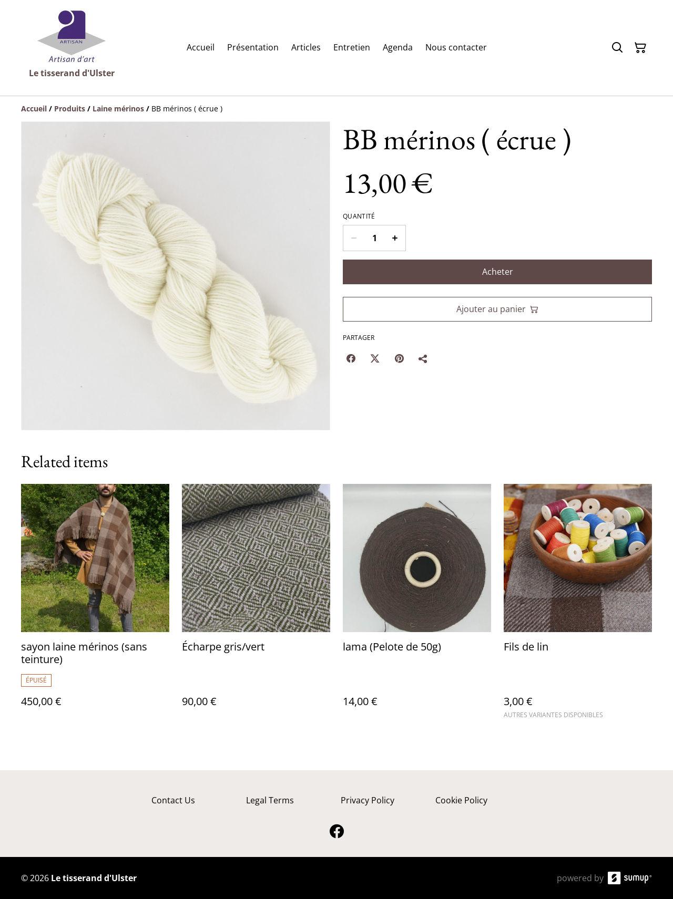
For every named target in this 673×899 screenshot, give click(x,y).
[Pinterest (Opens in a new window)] (399, 358)
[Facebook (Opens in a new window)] (351, 358)
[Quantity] (374, 238)
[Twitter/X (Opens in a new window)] (375, 358)
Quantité (359, 216)
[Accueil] (34, 108)
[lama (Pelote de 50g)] (417, 606)
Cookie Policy (461, 800)
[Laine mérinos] (118, 108)
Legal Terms (270, 800)
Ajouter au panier (497, 309)
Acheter (497, 271)
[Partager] (423, 358)
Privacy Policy (367, 800)
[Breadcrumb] (336, 108)
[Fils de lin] (578, 606)
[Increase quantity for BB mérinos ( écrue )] (395, 238)
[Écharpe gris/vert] (256, 606)
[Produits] (69, 108)
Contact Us (173, 800)
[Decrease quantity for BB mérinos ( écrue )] (353, 238)
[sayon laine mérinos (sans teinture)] (95, 606)
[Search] (617, 47)
